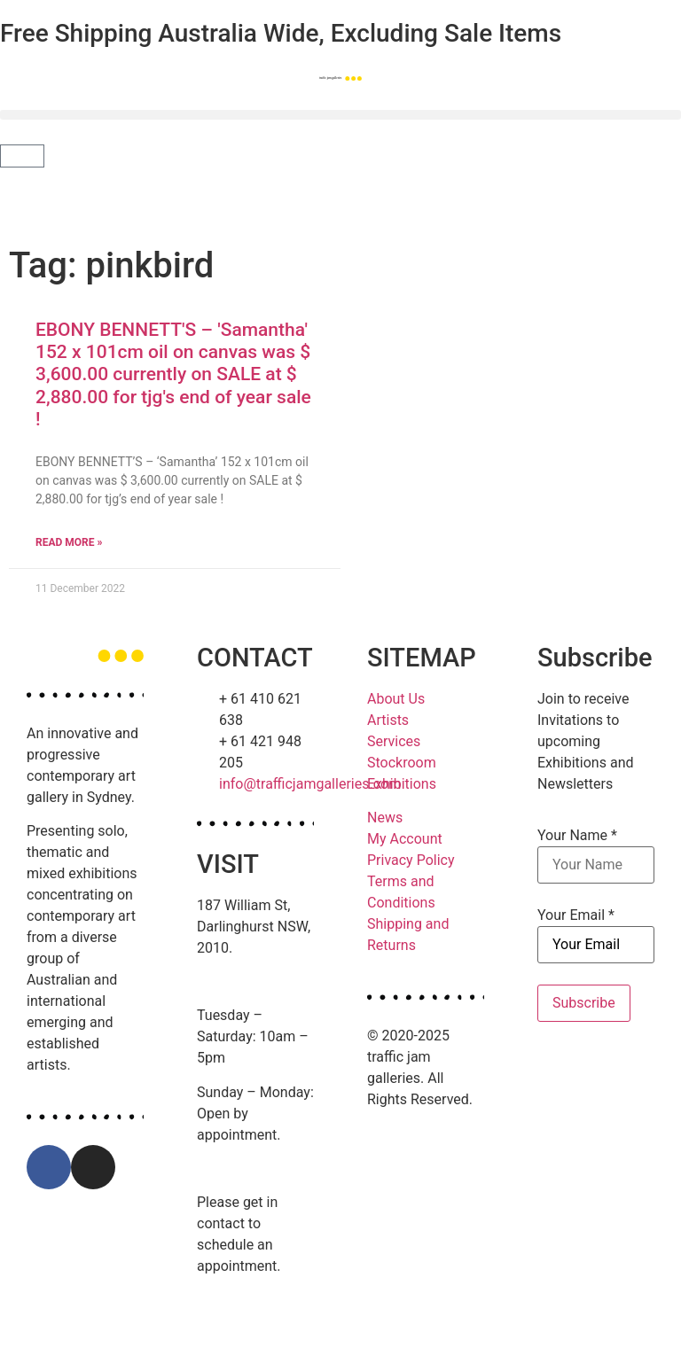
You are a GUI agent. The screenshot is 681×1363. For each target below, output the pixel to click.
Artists (388, 720)
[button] (340, 115)
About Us (396, 698)
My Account (404, 838)
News (385, 817)
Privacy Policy (411, 860)
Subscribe (583, 1002)
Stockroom (401, 762)
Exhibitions (401, 783)
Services (393, 741)
